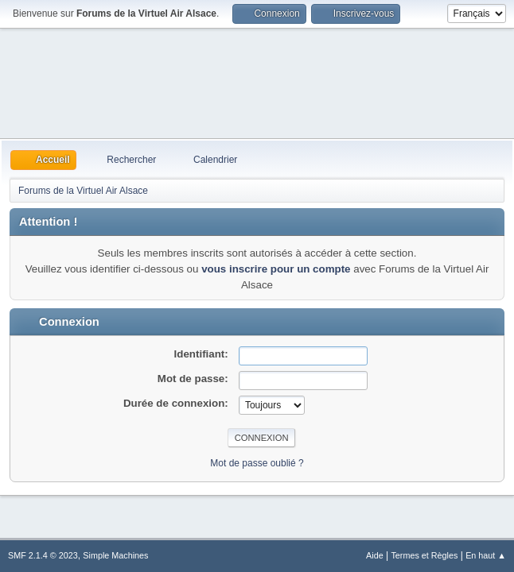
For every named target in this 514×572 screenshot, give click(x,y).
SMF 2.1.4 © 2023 (43, 555)
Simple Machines (115, 555)
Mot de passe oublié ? (256, 463)
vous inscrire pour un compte (275, 269)
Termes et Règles (424, 555)
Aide (375, 555)
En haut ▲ (485, 555)
